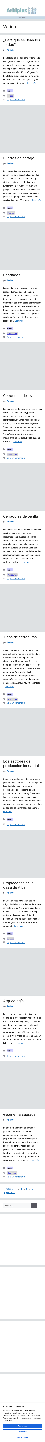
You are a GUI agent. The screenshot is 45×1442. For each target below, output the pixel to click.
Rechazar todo (22, 1437)
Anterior (8, 1189)
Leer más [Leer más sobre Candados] (19, 321)
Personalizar (22, 1432)
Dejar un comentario (16, 99)
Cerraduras (12, 334)
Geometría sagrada (19, 1114)
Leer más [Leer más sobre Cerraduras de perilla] (25, 562)
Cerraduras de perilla (20, 516)
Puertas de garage (18, 158)
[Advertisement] (22, 129)
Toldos (10, 96)
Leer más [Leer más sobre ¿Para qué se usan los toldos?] (31, 83)
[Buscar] (34, 1205)
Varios (9, 91)
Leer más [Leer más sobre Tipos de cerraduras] (9, 686)
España (10, 939)
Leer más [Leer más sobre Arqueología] (19, 1043)
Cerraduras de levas (20, 396)
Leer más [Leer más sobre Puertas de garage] (36, 200)
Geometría (11, 1173)
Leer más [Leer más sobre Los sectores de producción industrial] (7, 811)
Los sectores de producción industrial (21, 763)
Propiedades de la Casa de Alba (18, 885)
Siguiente (9, 1192)
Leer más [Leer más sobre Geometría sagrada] (34, 1160)
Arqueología (13, 1001)
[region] (22, 1422)
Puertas (10, 213)
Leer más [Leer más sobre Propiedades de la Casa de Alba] (18, 926)
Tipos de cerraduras (20, 637)
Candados (11, 275)
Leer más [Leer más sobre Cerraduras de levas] (17, 441)
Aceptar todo (22, 1426)
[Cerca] (43, 1404)
